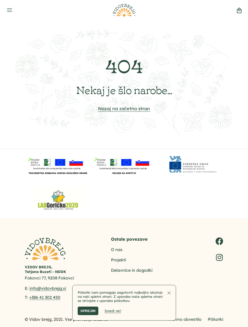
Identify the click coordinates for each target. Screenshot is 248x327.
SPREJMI (88, 311)
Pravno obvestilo (185, 319)
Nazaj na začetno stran (124, 108)
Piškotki (215, 319)
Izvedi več (113, 311)
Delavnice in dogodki (132, 270)
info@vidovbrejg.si (47, 288)
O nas (117, 249)
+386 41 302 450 (44, 297)
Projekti (118, 259)
